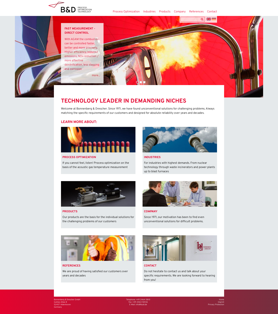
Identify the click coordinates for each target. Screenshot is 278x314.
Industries (149, 11)
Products (164, 11)
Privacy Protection (216, 304)
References (196, 11)
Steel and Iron (144, 82)
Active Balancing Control (141, 82)
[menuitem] (98, 150)
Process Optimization (126, 11)
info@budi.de (141, 304)
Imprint (221, 302)
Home (221, 299)
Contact (212, 11)
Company (180, 11)
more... (96, 75)
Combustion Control (137, 82)
